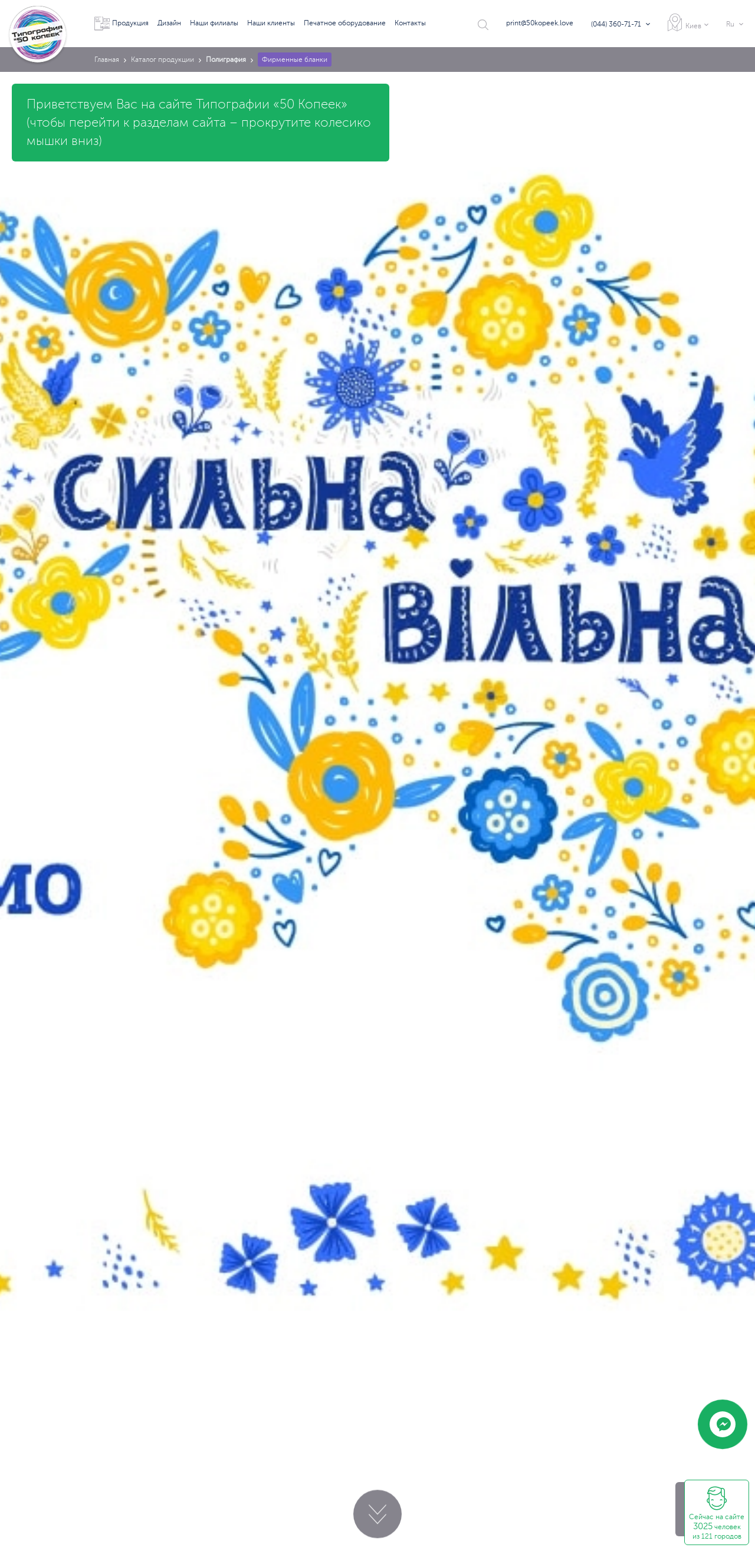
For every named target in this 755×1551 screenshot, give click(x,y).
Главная (106, 59)
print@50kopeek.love (539, 23)
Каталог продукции (162, 59)
